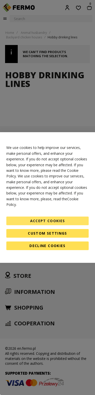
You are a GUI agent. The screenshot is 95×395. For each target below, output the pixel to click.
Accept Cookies (47, 220)
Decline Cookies (47, 245)
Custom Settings (47, 233)
